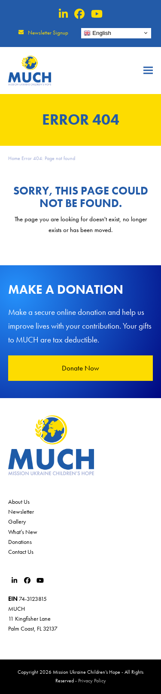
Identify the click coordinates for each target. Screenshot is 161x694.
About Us (19, 502)
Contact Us (20, 552)
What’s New (22, 532)
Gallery (17, 521)
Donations (20, 542)
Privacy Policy (92, 680)
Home (14, 158)
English (97, 32)
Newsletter (21, 511)
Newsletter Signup (48, 32)
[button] (148, 70)
